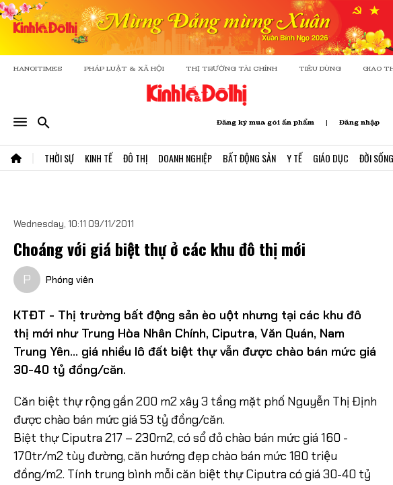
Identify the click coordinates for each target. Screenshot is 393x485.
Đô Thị (135, 158)
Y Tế (294, 158)
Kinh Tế (98, 158)
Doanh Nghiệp (185, 158)
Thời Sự (59, 158)
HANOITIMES (38, 68)
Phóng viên (70, 279)
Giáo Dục (331, 158)
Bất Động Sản (249, 158)
